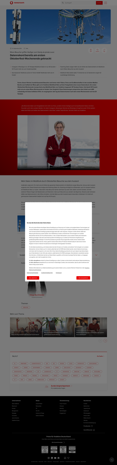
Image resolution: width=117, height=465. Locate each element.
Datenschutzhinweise (32, 272)
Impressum (59, 272)
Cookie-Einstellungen (47, 272)
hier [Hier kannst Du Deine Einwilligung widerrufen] (53, 231)
